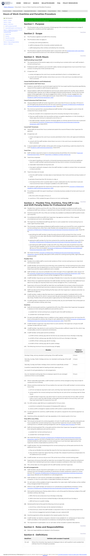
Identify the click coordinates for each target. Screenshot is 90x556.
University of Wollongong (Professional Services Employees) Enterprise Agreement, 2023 (52, 229)
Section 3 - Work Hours (8, 24)
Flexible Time (8, 34)
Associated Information (30, 11)
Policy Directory (9, 7)
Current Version (7, 11)
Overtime (7, 36)
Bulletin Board (48, 3)
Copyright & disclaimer (63, 554)
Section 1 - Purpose (7, 20)
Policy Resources (70, 3)
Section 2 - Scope (7, 22)
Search (36, 3)
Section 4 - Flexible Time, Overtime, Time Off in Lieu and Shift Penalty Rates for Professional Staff (13, 31)
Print (59, 11)
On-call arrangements (9, 40)
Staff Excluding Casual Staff (11, 26)
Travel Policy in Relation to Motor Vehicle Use (57, 154)
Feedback (64, 11)
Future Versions (52, 11)
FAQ (58, 3)
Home (18, 3)
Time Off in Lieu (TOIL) (10, 38)
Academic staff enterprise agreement (42, 147)
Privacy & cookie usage (74, 554)
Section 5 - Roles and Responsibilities (11, 42)
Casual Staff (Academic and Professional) (13, 28)
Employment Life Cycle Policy (75, 51)
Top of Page (83, 32)
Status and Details (17, 11)
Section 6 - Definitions (8, 44)
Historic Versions (42, 11)
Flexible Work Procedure (68, 424)
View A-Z (26, 3)
